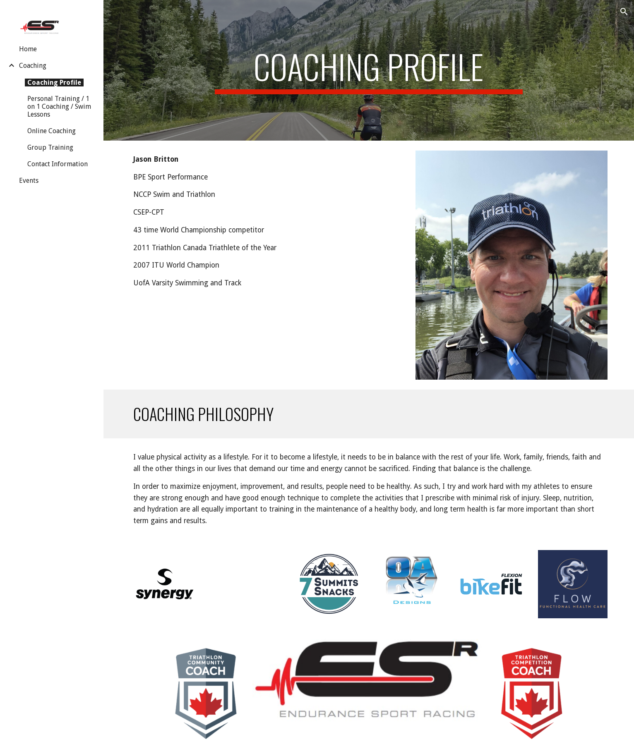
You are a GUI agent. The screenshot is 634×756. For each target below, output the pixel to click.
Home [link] (28, 49)
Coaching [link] (32, 65)
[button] (624, 12)
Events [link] (28, 180)
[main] (368, 70)
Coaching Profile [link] (54, 82)
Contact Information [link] (57, 164)
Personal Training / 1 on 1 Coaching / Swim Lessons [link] (59, 106)
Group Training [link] (50, 147)
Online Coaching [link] (51, 131)
